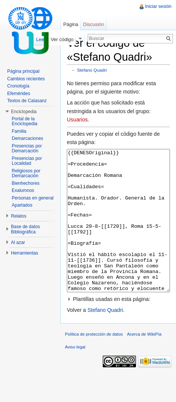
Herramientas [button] (24, 253)
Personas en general (33, 198)
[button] (118, 327)
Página (70, 24)
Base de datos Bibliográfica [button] (25, 229)
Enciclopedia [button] (24, 111)
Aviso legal (75, 375)
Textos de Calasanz (27, 100)
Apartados (22, 205)
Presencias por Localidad (27, 161)
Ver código (62, 39)
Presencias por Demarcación (27, 148)
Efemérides (18, 93)
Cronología (18, 86)
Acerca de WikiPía (144, 362)
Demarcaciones (27, 138)
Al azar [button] (18, 242)
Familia (19, 131)
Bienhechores (25, 183)
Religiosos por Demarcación (26, 173)
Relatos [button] (18, 216)
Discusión (93, 24)
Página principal (23, 71)
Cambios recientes (26, 78)
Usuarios (77, 120)
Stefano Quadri (92, 70)
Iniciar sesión (158, 6)
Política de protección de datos (94, 362)
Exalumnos (23, 190)
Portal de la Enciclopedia (24, 121)
